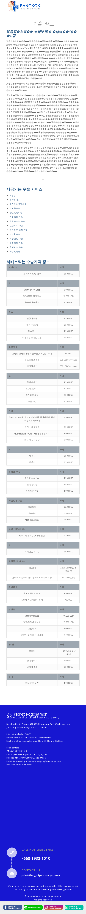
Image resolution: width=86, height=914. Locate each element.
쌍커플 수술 (15, 208)
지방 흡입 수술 (16, 238)
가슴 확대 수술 (16, 217)
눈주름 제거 (15, 199)
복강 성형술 (15, 251)
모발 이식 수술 (16, 225)
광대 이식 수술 (16, 247)
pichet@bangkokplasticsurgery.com (30, 754)
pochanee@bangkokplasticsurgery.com (43, 761)
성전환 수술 (15, 234)
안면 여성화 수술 (17, 221)
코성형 (13, 195)
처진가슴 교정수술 (18, 204)
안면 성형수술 (16, 212)
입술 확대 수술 (16, 242)
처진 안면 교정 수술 (18, 229)
